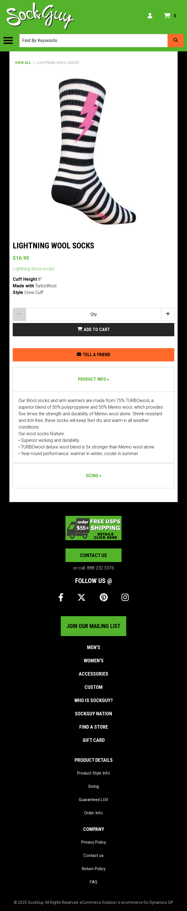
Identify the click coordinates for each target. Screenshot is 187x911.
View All (23, 62)
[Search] (176, 40)
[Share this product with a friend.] (93, 354)
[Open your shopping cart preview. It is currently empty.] (171, 16)
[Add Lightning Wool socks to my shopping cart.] (93, 329)
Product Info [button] (92, 379)
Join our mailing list (93, 626)
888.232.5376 (100, 568)
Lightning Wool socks (33, 268)
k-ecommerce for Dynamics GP (145, 902)
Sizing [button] (92, 475)
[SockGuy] (40, 16)
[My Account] (150, 16)
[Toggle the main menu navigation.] (11, 40)
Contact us (93, 555)
